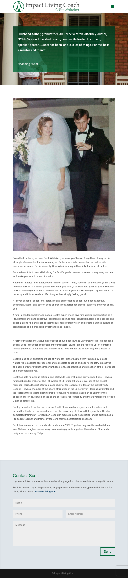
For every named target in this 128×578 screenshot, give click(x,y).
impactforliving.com (45, 491)
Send (108, 552)
